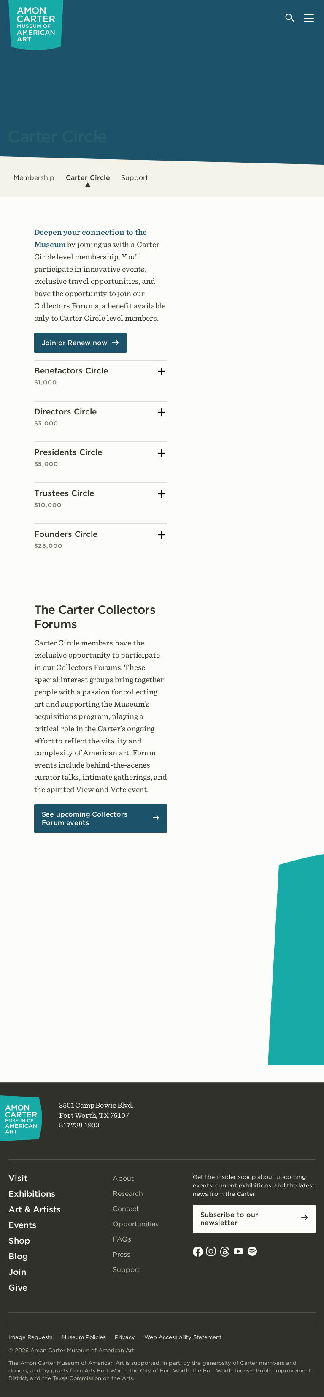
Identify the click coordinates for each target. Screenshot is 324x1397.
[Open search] (290, 17)
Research (128, 1194)
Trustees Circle (100, 498)
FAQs (122, 1239)
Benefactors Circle (100, 376)
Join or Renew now (75, 343)
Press (121, 1254)
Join (17, 1272)
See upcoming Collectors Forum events (84, 818)
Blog (18, 1256)
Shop (19, 1241)
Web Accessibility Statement (182, 1337)
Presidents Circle (100, 457)
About (123, 1178)
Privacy (125, 1337)
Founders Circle (100, 539)
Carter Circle (88, 178)
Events (22, 1225)
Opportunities (136, 1224)
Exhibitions (31, 1194)
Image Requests (30, 1337)
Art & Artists (34, 1209)
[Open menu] (308, 17)
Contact (126, 1209)
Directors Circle (100, 417)
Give (17, 1288)
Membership (34, 178)
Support (134, 178)
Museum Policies (83, 1337)
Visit (17, 1178)
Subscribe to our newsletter (229, 1219)
